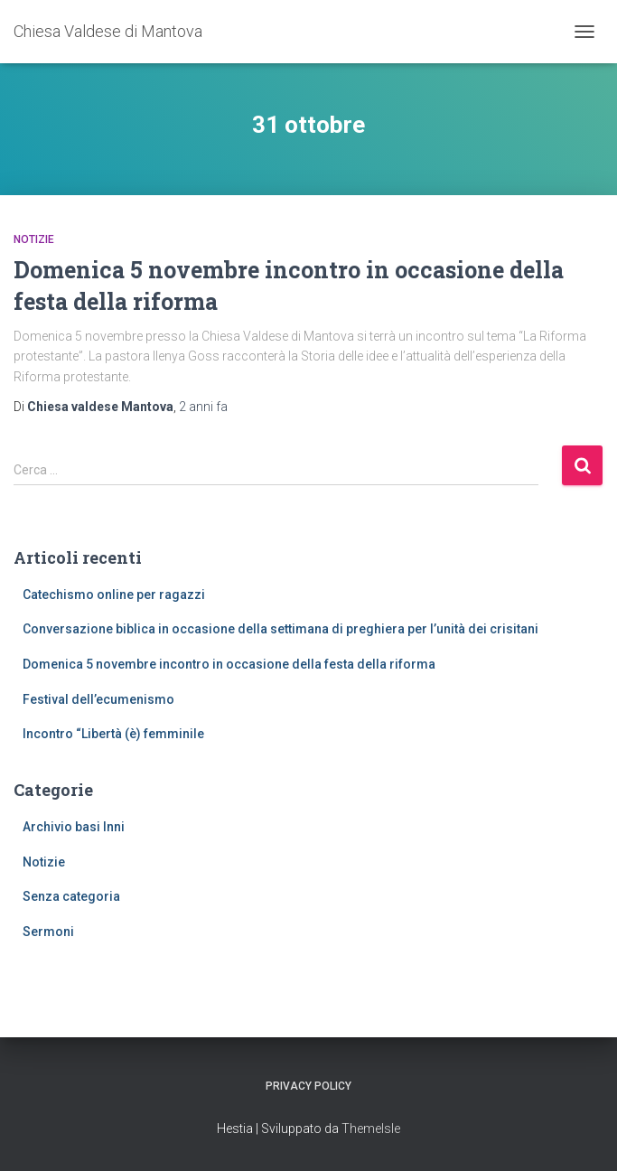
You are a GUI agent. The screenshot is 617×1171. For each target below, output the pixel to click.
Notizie (34, 239)
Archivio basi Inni (74, 827)
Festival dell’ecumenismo (98, 699)
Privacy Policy (308, 1086)
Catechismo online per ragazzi (114, 594)
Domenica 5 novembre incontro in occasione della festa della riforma (229, 664)
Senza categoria (71, 896)
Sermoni (48, 931)
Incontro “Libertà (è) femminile (113, 733)
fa (203, 406)
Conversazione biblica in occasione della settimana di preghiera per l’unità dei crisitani (280, 629)
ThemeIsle (370, 1128)
